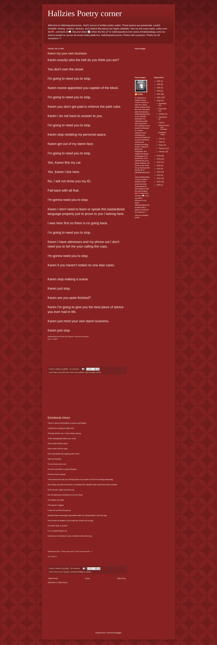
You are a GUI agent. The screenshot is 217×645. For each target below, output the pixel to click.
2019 (159, 156)
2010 (159, 182)
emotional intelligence (77, 572)
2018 (159, 159)
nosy (76, 372)
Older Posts (121, 578)
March (161, 145)
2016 (159, 165)
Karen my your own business (67, 53)
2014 (159, 172)
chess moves (58, 572)
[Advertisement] (87, 395)
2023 (159, 91)
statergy (88, 572)
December (162, 104)
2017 (159, 162)
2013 (159, 175)
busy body (61, 372)
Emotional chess (59, 417)
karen (67, 372)
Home (87, 578)
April (160, 142)
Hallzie (140, 94)
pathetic (81, 372)
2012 (159, 178)
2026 (159, 81)
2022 (159, 94)
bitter (55, 372)
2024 (159, 88)
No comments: (75, 369)
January (162, 152)
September (163, 117)
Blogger (118, 633)
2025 (159, 84)
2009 (159, 185)
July (160, 122)
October (162, 114)
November (162, 109)
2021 (159, 97)
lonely (72, 372)
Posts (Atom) (62, 582)
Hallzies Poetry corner (85, 13)
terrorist (98, 372)
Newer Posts (53, 578)
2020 (159, 101)
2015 (159, 169)
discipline (67, 572)
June (161, 139)
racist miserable (90, 372)
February (162, 148)
